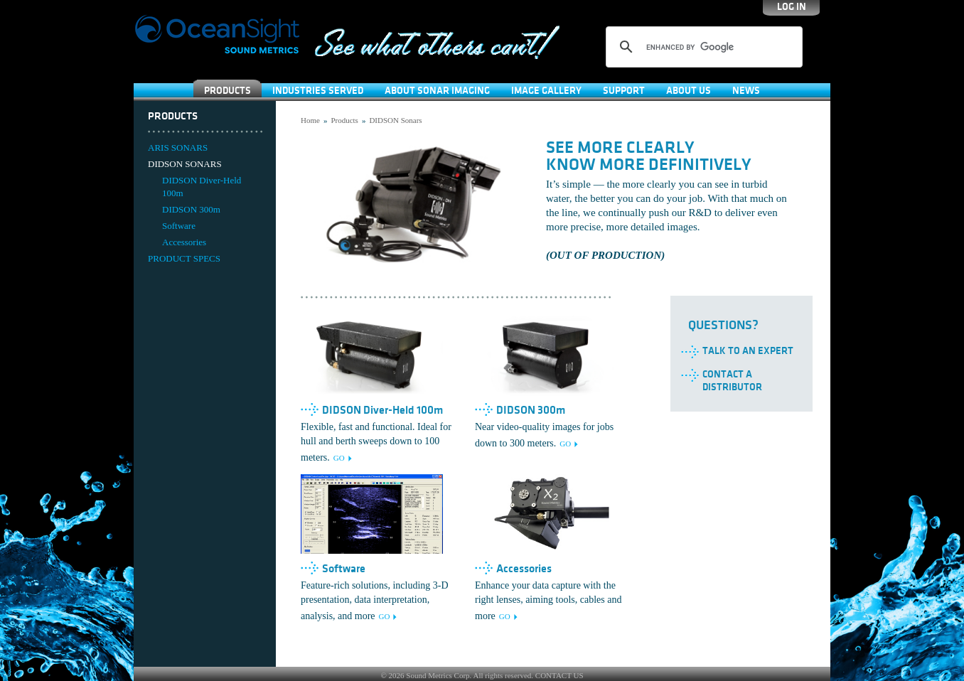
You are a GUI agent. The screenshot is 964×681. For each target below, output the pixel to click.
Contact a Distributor (732, 380)
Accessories (184, 242)
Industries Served (317, 91)
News (746, 91)
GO (339, 458)
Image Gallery (546, 91)
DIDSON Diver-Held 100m (201, 186)
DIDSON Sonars (395, 120)
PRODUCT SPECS (184, 258)
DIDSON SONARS (185, 164)
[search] (702, 46)
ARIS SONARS (178, 147)
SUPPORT (624, 91)
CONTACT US (559, 675)
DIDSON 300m (191, 209)
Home (310, 120)
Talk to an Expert (747, 351)
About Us (688, 91)
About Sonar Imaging (437, 91)
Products (227, 91)
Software (179, 225)
